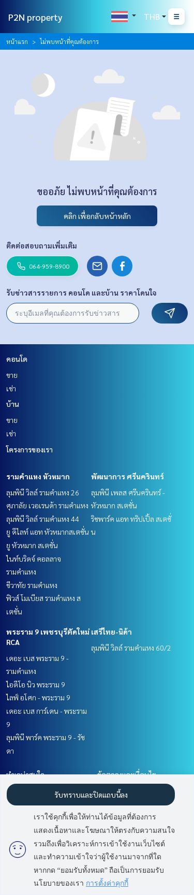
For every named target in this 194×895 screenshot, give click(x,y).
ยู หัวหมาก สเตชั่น (32, 545)
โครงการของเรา (29, 449)
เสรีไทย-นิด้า (111, 631)
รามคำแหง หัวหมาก (38, 476)
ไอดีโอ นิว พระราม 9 (35, 684)
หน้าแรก (17, 41)
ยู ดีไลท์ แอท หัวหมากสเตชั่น (47, 531)
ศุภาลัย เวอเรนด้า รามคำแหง (47, 505)
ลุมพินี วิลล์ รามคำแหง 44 (42, 518)
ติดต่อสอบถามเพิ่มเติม (41, 245)
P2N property (35, 17)
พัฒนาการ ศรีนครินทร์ (127, 476)
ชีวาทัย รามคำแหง (31, 585)
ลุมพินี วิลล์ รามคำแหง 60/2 (131, 647)
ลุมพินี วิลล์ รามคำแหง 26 (42, 492)
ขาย (12, 374)
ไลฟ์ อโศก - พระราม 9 (38, 697)
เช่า (11, 388)
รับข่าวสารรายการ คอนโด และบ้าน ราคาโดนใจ (81, 292)
